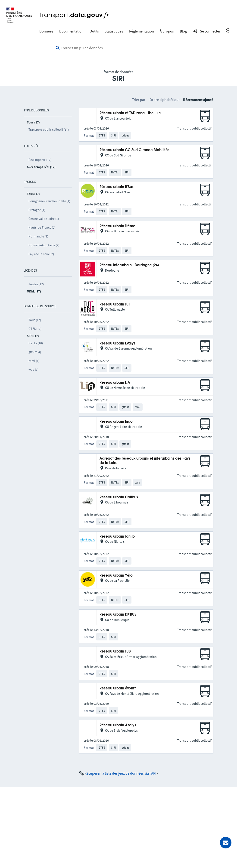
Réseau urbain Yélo (116, 575)
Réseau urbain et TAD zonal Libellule (130, 113)
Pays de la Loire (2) (41, 254)
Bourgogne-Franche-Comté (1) (49, 201)
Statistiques (114, 31)
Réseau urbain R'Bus (117, 187)
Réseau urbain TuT (115, 304)
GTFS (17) (34, 329)
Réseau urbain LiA (115, 382)
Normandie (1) (38, 236)
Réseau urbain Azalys (118, 725)
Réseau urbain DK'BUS (118, 614)
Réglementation (141, 31)
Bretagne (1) (36, 210)
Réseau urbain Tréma (117, 226)
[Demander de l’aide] (225, 842)
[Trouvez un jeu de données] (118, 48)
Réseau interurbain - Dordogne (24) (129, 265)
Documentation (71, 31)
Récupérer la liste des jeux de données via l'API (120, 773)
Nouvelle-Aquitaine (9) (43, 245)
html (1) (33, 361)
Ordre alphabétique (165, 99)
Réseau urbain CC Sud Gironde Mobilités (134, 150)
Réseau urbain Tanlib (117, 536)
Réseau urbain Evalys (117, 343)
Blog (183, 31)
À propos (167, 31)
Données (46, 31)
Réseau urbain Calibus (119, 497)
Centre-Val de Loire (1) (43, 219)
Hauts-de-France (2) (41, 227)
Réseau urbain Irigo (116, 421)
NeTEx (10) (35, 343)
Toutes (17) (36, 284)
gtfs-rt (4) (34, 352)
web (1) (33, 369)
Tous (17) (34, 320)
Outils (94, 31)
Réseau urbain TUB (115, 651)
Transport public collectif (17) (48, 129)
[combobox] (118, 48)
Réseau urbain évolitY (118, 688)
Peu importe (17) (39, 160)
